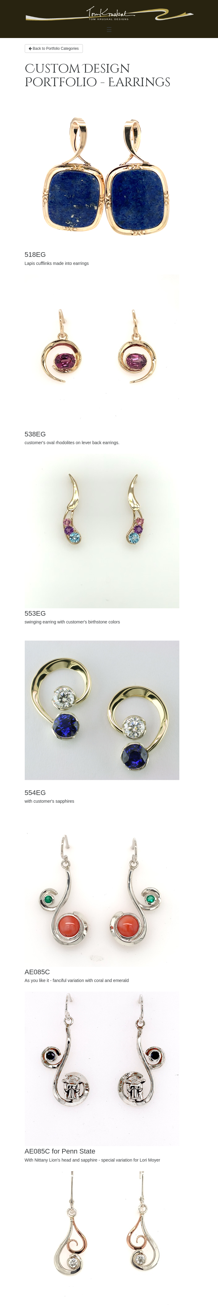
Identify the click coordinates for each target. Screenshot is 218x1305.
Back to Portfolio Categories (54, 48)
